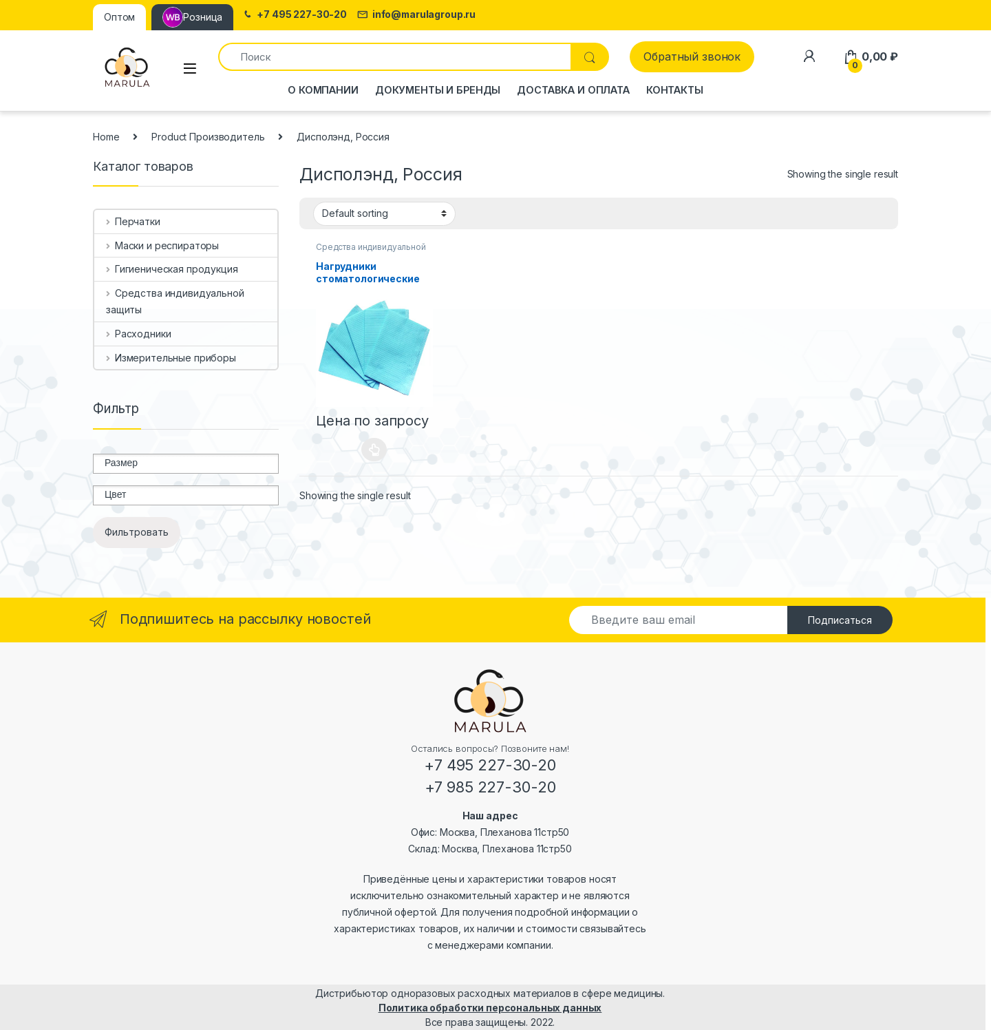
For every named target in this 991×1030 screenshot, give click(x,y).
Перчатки (133, 221)
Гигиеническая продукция (172, 269)
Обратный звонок (691, 56)
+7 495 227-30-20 (294, 15)
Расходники (138, 333)
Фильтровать (137, 532)
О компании (323, 90)
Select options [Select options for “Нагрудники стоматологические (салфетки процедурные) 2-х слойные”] (374, 449)
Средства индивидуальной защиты (175, 301)
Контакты (674, 90)
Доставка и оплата (573, 90)
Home (106, 137)
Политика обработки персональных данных (490, 1007)
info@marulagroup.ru (416, 15)
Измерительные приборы (171, 358)
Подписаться (840, 620)
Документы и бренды (437, 90)
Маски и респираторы (162, 245)
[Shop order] (384, 213)
